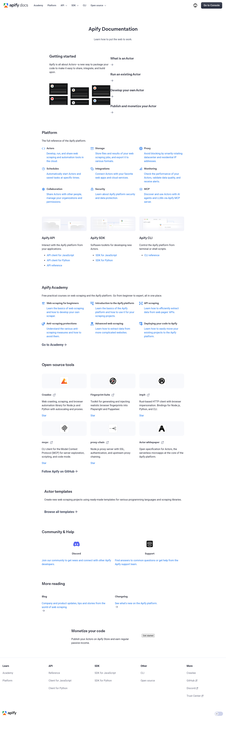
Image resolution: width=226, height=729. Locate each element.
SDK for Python (104, 260)
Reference (54, 672)
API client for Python (58, 260)
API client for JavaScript (60, 255)
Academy (38, 5)
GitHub (192, 680)
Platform (52, 5)
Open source (148, 680)
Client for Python (58, 688)
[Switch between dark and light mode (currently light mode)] (219, 714)
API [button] (62, 5)
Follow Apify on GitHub (58, 471)
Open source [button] (97, 5)
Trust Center (195, 695)
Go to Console (212, 5)
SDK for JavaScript (106, 255)
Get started (148, 635)
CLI (84, 5)
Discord (195, 5)
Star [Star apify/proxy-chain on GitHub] (92, 463)
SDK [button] (73, 5)
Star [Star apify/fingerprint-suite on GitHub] (92, 415)
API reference (54, 265)
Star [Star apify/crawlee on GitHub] (44, 415)
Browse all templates (59, 512)
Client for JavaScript (60, 680)
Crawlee (191, 672)
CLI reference (151, 255)
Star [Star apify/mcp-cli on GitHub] (44, 463)
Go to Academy (53, 345)
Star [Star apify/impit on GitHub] (141, 415)
